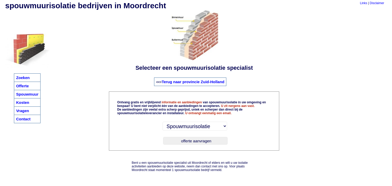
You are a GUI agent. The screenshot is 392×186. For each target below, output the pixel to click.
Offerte (22, 86)
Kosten (22, 102)
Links (363, 3)
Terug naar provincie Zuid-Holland (193, 82)
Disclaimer (377, 3)
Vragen (22, 111)
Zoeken (23, 77)
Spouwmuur (27, 94)
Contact (23, 119)
